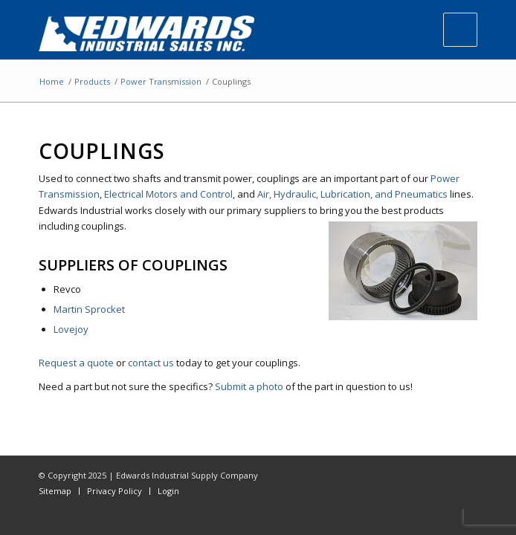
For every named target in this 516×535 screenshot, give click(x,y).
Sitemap (55, 490)
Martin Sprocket (89, 309)
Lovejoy (71, 329)
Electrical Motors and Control (168, 194)
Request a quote (76, 362)
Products (92, 81)
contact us (151, 362)
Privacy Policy (114, 490)
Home (51, 81)
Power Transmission (160, 81)
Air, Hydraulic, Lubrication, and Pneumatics (352, 194)
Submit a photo (249, 386)
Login (168, 490)
